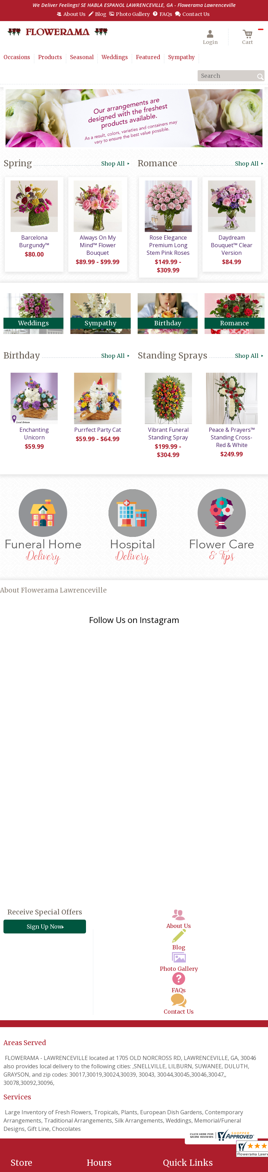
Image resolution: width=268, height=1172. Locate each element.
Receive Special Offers (44, 804)
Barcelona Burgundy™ (33, 242)
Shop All (116, 163)
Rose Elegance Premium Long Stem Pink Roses (167, 246)
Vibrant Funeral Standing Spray (167, 436)
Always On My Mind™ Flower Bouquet (97, 246)
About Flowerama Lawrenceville (53, 592)
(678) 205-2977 (50, 1093)
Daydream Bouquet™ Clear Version (231, 246)
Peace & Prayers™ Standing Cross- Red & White (231, 440)
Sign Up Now (44, 818)
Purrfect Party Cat (97, 432)
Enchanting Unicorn (33, 436)
